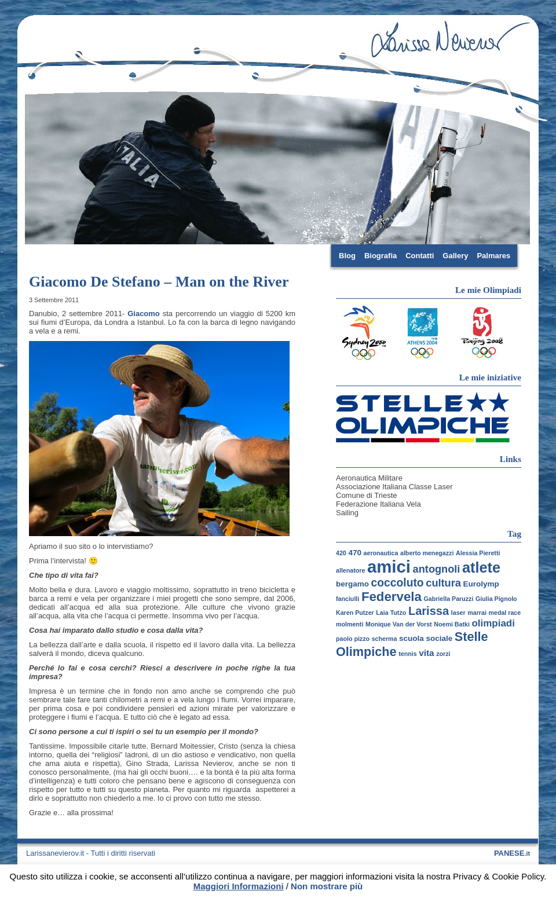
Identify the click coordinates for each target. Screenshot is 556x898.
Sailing (347, 512)
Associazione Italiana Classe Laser (394, 486)
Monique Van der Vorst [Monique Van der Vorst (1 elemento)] (398, 624)
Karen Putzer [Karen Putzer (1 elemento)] (355, 612)
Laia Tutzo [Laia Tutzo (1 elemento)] (391, 612)
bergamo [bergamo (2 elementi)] (352, 584)
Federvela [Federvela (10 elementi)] (391, 596)
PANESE (512, 853)
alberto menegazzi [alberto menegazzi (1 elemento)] (426, 552)
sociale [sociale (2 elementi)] (439, 638)
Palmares (493, 255)
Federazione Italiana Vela (378, 504)
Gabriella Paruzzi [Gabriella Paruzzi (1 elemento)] (448, 598)
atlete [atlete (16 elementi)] (481, 567)
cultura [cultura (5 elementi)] (443, 583)
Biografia (380, 255)
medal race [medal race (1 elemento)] (505, 612)
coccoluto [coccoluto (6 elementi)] (397, 583)
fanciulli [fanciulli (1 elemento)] (347, 598)
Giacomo (143, 313)
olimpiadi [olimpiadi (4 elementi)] (493, 623)
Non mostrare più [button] (327, 886)
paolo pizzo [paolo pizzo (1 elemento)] (353, 638)
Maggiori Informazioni (238, 886)
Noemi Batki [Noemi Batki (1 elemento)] (452, 624)
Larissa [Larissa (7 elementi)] (428, 610)
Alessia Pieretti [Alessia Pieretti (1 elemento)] (478, 552)
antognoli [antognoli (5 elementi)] (436, 569)
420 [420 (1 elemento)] (341, 552)
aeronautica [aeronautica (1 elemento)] (381, 552)
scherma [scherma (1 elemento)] (384, 638)
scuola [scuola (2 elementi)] (411, 638)
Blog (347, 255)
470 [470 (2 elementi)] (354, 552)
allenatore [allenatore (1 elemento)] (350, 570)
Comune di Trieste (366, 495)
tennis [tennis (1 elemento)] (407, 653)
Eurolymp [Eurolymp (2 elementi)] (481, 584)
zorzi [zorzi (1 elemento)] (443, 653)
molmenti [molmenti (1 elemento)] (349, 624)
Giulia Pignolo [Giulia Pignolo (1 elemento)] (496, 598)
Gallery (455, 255)
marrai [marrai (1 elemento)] (477, 612)
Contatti (419, 255)
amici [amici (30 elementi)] (389, 566)
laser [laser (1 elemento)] (458, 612)
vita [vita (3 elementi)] (426, 653)
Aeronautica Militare (369, 478)
